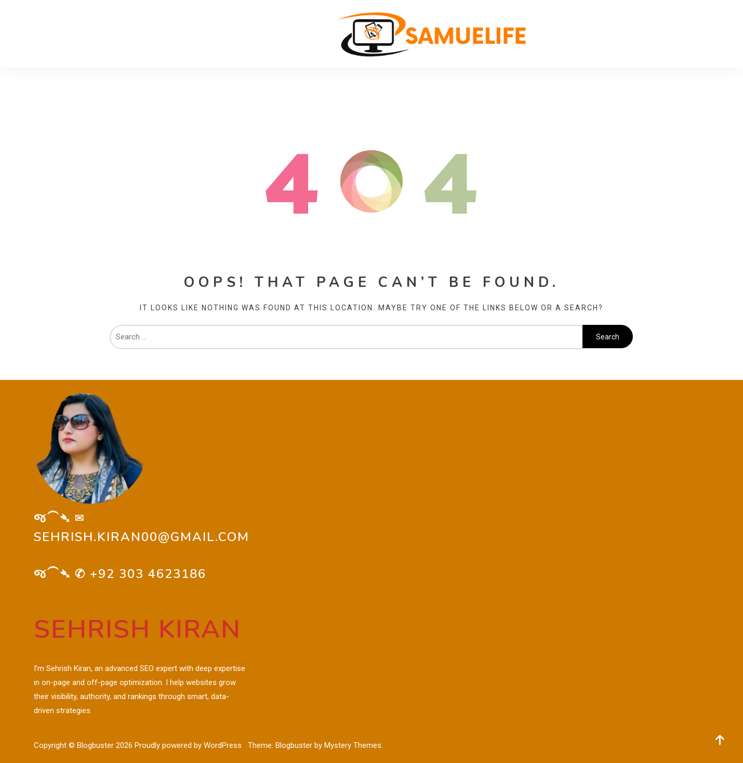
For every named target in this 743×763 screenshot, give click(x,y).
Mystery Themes (352, 745)
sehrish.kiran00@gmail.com (141, 537)
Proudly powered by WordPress (189, 745)
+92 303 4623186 (148, 573)
